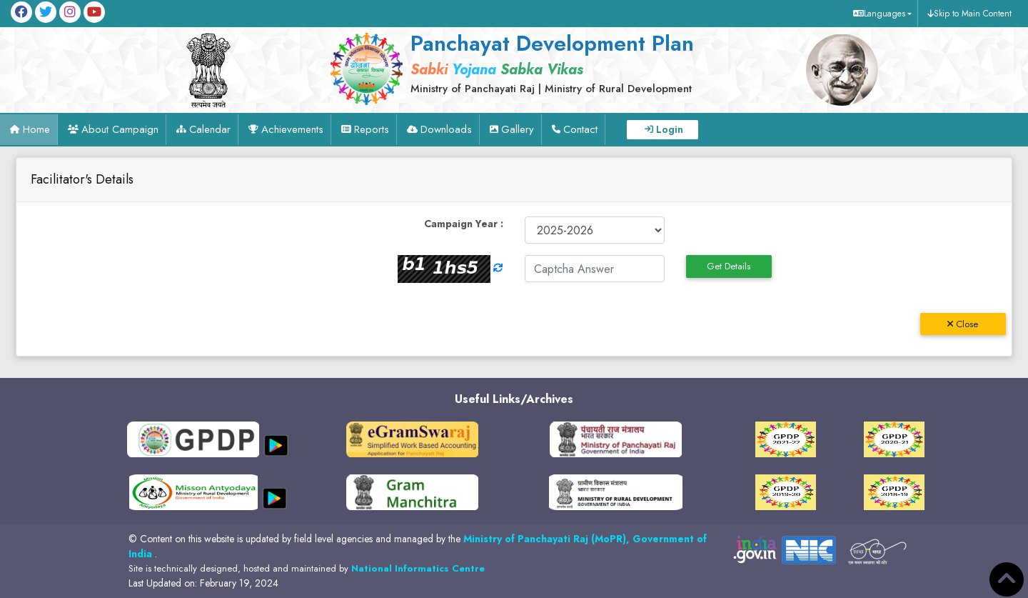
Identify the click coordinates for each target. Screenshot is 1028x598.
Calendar (210, 129)
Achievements (292, 129)
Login (669, 129)
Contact (580, 129)
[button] (880, 13)
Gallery (517, 129)
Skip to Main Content (973, 13)
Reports (371, 129)
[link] (548, 62)
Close (962, 324)
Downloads (446, 129)
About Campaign (119, 129)
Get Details (728, 266)
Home (36, 129)
